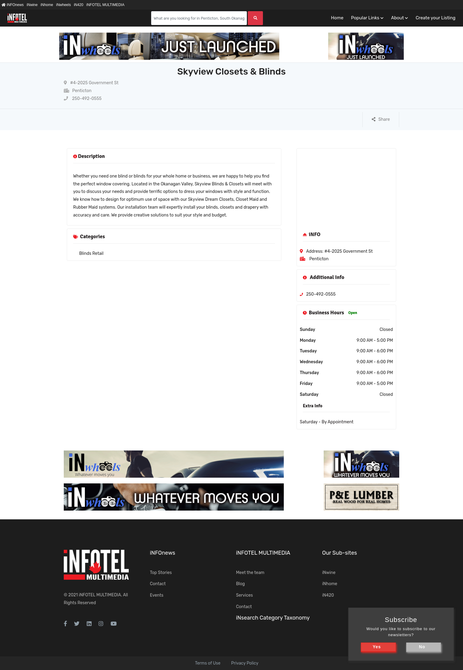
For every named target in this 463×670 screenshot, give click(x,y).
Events (157, 595)
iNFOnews (13, 5)
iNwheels (63, 5)
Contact (158, 583)
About (397, 18)
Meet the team (250, 572)
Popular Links (365, 18)
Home (337, 18)
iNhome (46, 5)
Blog (240, 583)
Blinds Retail (91, 253)
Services (244, 595)
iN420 (78, 5)
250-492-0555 (83, 98)
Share (381, 119)
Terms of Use (207, 663)
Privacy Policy (244, 663)
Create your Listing (435, 18)
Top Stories (161, 572)
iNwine (32, 5)
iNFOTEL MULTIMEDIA (105, 5)
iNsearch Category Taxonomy (273, 617)
